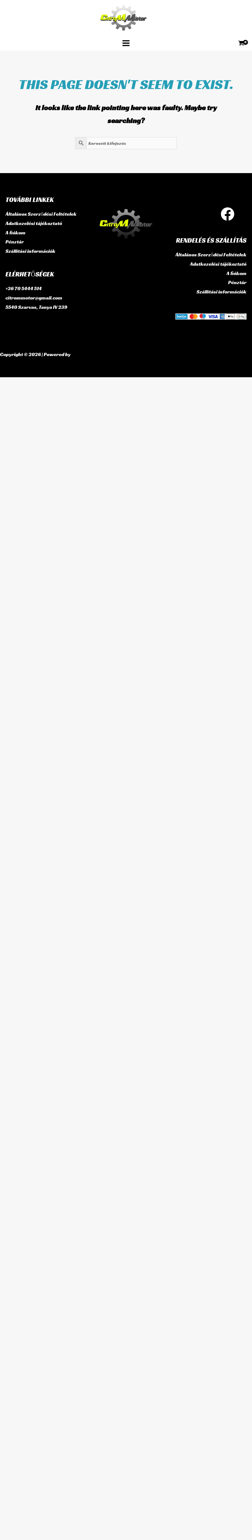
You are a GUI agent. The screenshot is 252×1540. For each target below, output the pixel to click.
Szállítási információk (30, 251)
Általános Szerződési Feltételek (41, 214)
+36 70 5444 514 (23, 288)
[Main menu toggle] (125, 43)
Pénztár (14, 241)
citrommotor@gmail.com (33, 297)
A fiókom (15, 232)
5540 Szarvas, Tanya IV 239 (36, 306)
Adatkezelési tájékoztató (33, 223)
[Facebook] (228, 214)
